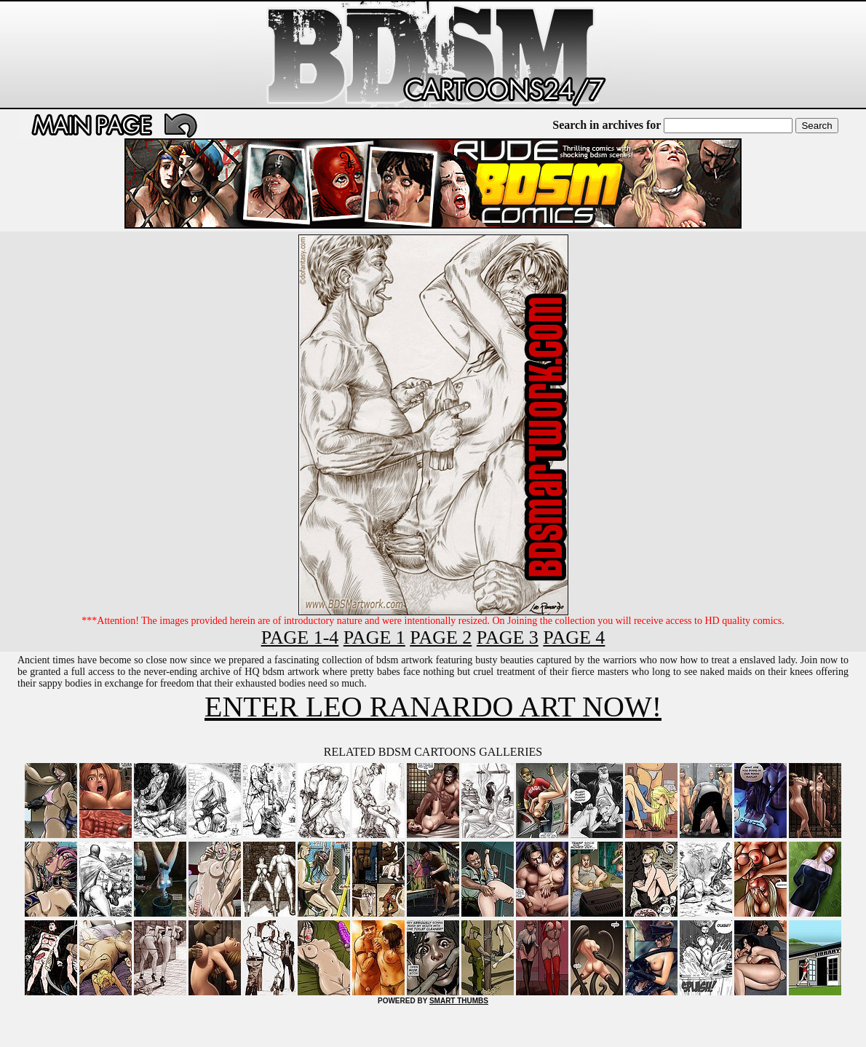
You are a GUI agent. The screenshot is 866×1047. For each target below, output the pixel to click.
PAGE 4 (574, 637)
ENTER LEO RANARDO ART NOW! (433, 706)
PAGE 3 (508, 637)
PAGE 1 (374, 637)
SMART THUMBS (458, 1001)
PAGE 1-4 (300, 637)
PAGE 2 (441, 637)
